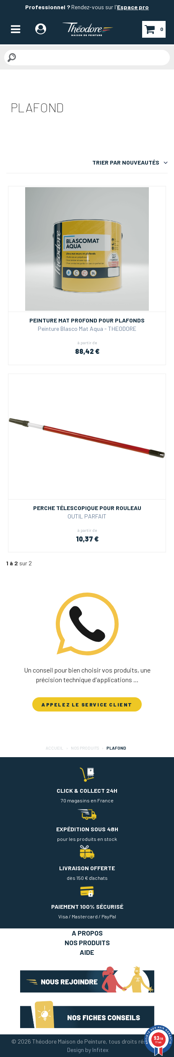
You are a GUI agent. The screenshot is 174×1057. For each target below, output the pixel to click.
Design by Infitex (88, 1049)
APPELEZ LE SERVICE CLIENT (87, 704)
